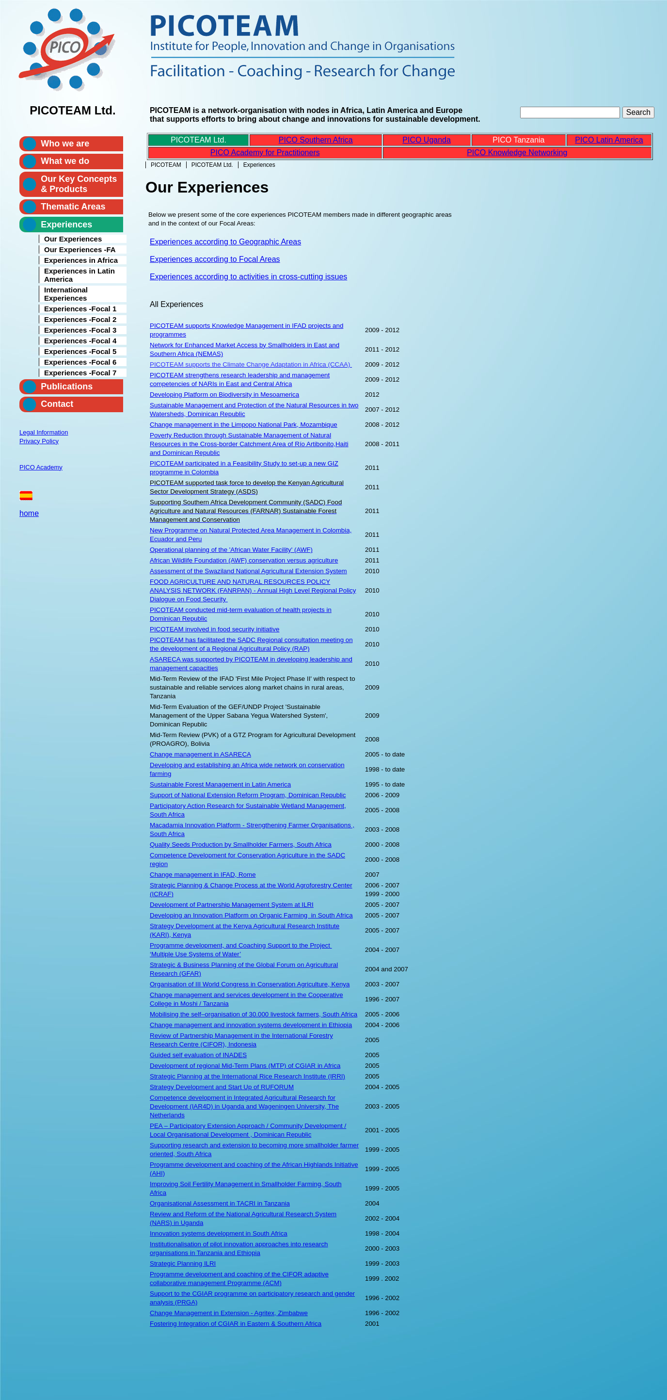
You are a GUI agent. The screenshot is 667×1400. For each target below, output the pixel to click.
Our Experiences (73, 239)
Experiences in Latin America (79, 275)
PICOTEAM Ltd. (212, 164)
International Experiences (66, 294)
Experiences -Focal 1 (80, 309)
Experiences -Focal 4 (80, 341)
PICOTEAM (166, 164)
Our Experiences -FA (80, 249)
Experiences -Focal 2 (80, 319)
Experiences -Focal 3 (80, 330)
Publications (67, 386)
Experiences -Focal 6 (80, 362)
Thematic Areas (73, 206)
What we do (65, 161)
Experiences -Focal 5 (80, 351)
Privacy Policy (39, 441)
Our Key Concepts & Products (79, 184)
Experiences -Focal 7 (80, 373)
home (29, 513)
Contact (57, 404)
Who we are (65, 143)
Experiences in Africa (81, 260)
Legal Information (43, 432)
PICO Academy (41, 467)
